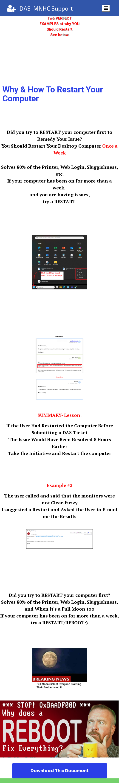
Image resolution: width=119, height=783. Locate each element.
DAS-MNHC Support (46, 8)
